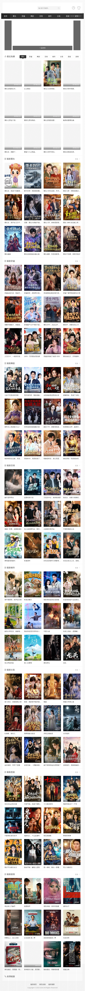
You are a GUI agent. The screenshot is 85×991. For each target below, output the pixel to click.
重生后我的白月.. (10, 89)
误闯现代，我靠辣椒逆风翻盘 (73, 765)
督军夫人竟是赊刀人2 (12, 427)
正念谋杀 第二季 (29, 938)
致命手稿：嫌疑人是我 (32, 867)
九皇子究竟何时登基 (11, 395)
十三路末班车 (48, 804)
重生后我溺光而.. (69, 152)
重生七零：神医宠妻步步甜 (72, 191)
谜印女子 (66, 906)
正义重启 (27, 89)
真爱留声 (27, 906)
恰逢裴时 (27, 561)
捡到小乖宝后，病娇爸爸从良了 (15, 631)
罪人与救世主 (67, 867)
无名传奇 (66, 938)
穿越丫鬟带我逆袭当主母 (71, 293)
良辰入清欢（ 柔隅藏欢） (72, 631)
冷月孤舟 (66, 733)
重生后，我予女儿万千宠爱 (14, 222)
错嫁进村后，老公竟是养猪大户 (54, 458)
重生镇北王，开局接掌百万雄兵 (74, 356)
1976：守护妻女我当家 (32, 356)
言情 (41, 16)
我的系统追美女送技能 (51, 600)
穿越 (23, 16)
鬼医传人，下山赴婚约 (32, 836)
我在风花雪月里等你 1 (31, 631)
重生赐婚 (8, 254)
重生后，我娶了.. (10, 152)
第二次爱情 (28, 663)
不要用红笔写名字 (11, 836)
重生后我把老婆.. (49, 120)
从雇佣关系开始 (49, 529)
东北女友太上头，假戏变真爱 (73, 561)
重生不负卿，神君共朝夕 (71, 254)
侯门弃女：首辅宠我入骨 (13, 702)
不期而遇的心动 (68, 529)
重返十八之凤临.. (30, 152)
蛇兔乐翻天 (28, 600)
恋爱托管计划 (28, 497)
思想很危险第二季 (50, 938)
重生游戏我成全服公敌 (32, 254)
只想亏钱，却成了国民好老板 (34, 804)
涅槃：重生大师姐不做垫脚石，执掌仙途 (38, 222)
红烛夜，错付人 (10, 733)
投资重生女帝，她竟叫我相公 (73, 427)
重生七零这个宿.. (10, 120)
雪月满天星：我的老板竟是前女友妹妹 (37, 395)
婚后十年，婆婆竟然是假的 (53, 427)
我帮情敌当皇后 (29, 733)
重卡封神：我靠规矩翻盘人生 (34, 191)
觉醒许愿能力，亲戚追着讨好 (15, 325)
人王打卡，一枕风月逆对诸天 (15, 356)
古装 (58, 16)
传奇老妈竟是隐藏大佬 (32, 427)
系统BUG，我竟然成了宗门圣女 (35, 458)
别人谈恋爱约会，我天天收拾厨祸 (35, 529)
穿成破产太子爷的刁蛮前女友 (34, 325)
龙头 (64, 663)
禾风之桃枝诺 (48, 733)
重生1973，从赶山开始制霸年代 (55, 325)
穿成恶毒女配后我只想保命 (53, 293)
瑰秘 (45, 702)
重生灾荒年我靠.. (69, 89)
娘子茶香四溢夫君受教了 (52, 765)
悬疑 (69, 56)
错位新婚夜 (47, 836)
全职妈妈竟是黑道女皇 (51, 395)
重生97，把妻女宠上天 (71, 325)
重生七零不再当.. (49, 152)
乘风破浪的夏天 (10, 561)
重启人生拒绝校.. (49, 89)
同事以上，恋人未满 (11, 938)
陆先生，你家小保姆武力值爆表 (74, 497)
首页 (5, 16)
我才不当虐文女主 (11, 867)
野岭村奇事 (67, 836)
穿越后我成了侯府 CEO (52, 356)
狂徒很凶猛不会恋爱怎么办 (72, 600)
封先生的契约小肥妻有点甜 (53, 561)
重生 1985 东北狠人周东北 (72, 222)
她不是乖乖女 (9, 497)
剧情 (77, 56)
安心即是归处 (9, 663)
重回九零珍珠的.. (30, 120)
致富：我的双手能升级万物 (33, 702)
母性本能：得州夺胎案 (51, 906)
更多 (77, 159)
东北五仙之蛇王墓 (11, 804)
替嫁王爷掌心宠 (68, 702)
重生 (14, 16)
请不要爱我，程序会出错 (13, 600)
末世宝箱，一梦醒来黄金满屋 (34, 765)
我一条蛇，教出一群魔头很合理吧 (55, 867)
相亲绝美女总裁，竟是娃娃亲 (15, 458)
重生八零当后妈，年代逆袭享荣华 (55, 191)
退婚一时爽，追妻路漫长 (13, 529)
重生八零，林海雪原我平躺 (53, 222)
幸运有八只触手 (10, 906)
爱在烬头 (47, 663)
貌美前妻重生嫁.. (69, 120)
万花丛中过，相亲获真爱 (52, 497)
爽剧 (32, 16)
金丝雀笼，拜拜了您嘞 (12, 765)
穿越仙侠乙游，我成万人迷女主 (15, 293)
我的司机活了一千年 (70, 804)
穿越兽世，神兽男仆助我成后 (34, 293)
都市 (50, 16)
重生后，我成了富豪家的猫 (14, 191)
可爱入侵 (47, 631)
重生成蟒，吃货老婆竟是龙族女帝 (55, 254)
